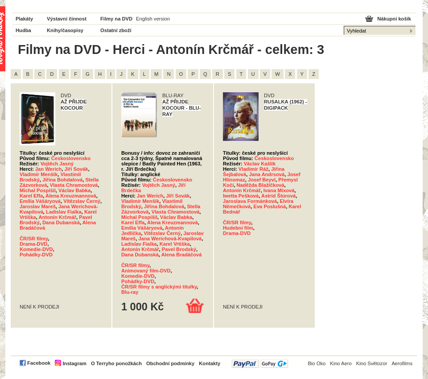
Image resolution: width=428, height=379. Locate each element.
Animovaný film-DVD (146, 270)
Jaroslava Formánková (250, 201)
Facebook (38, 363)
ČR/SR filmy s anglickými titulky (159, 286)
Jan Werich (48, 169)
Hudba (23, 30)
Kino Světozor (371, 363)
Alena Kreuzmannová (70, 195)
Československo (71, 158)
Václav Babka (74, 190)
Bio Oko (316, 363)
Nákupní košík (394, 18)
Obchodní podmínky (170, 363)
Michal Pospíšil (38, 190)
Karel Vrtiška (175, 244)
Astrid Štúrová (278, 195)
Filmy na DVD (116, 18)
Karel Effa (31, 195)
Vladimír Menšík (39, 174)
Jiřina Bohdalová (62, 179)
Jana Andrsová (266, 174)
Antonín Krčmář (58, 217)
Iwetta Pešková (241, 195)
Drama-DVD (33, 244)
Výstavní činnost (66, 18)
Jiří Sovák (76, 169)
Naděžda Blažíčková (260, 185)
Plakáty (24, 18)
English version (153, 18)
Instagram (74, 363)
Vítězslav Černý (81, 201)
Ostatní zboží (116, 30)
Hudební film (238, 228)
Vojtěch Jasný (57, 163)
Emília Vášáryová (40, 201)
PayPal (259, 363)
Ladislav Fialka (64, 211)
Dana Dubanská (61, 222)
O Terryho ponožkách (116, 363)
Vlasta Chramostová (74, 185)
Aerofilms (401, 363)
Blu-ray (130, 292)
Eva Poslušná (269, 206)
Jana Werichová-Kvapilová (170, 238)
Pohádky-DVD (36, 254)
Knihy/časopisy (65, 30)
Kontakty (209, 363)
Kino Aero (341, 363)
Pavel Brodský (179, 249)
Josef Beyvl (262, 179)
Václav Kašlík (260, 163)
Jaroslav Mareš (38, 206)
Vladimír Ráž (253, 169)
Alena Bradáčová (181, 254)
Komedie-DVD (36, 249)
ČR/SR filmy (34, 238)
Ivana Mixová (279, 190)
